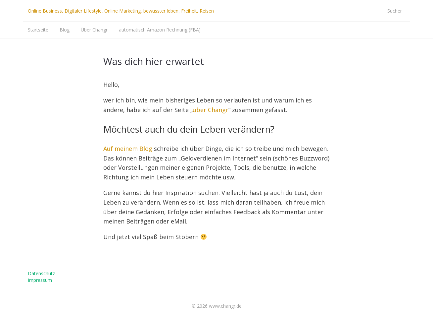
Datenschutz (41, 273)
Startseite (38, 30)
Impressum (40, 280)
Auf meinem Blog (127, 149)
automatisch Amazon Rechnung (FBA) (160, 30)
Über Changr (94, 30)
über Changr (210, 110)
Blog (65, 30)
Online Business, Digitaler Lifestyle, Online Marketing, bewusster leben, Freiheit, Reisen (121, 11)
